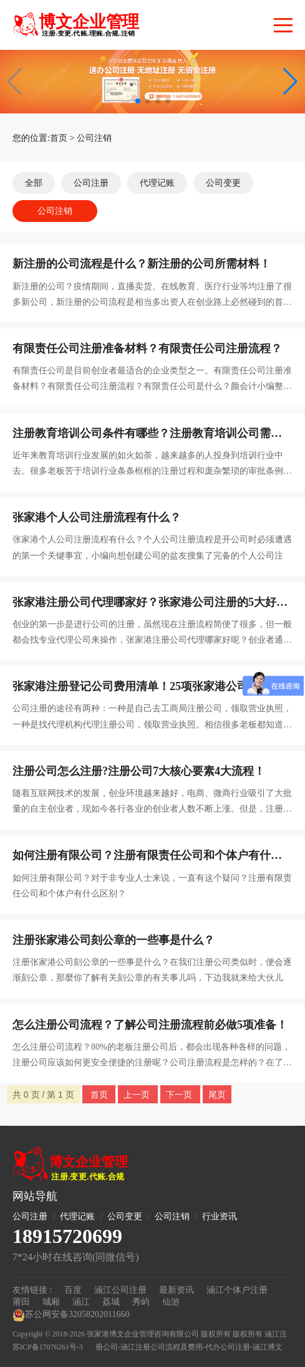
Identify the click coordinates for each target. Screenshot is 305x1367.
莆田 (21, 1302)
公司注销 (94, 138)
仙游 (171, 1302)
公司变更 (223, 183)
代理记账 (157, 183)
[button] (290, 81)
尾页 (217, 1095)
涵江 (81, 1302)
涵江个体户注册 (237, 1290)
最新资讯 (176, 1290)
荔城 (111, 1302)
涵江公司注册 (120, 1290)
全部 (33, 183)
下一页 (180, 1095)
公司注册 (91, 183)
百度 (73, 1290)
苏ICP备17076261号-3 (47, 1347)
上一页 (137, 1095)
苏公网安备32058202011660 (70, 1315)
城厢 (51, 1302)
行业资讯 (219, 1216)
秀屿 (141, 1302)
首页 (58, 138)
